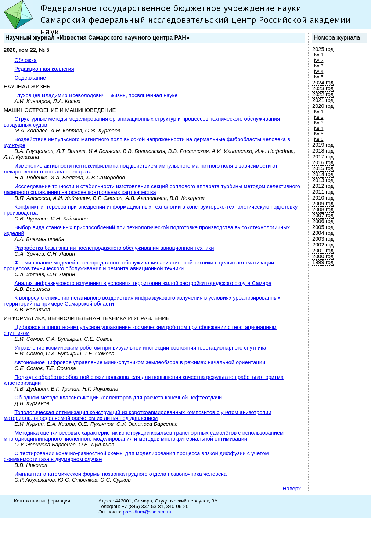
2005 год (323, 227)
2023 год (323, 88)
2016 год (323, 162)
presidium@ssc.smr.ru (147, 512)
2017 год (323, 157)
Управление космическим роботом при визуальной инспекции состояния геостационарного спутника (140, 348)
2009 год (323, 203)
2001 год (323, 250)
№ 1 (318, 55)
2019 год (323, 145)
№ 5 (318, 77)
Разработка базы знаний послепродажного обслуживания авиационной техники (114, 248)
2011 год (323, 192)
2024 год (323, 82)
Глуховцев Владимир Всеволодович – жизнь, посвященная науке (95, 95)
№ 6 (318, 139)
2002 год (323, 245)
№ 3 (318, 66)
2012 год (323, 186)
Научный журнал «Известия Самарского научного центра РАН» (97, 37)
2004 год (323, 233)
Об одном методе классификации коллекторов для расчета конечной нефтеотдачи (118, 398)
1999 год (323, 262)
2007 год (323, 215)
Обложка (25, 60)
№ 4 (318, 71)
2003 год (323, 239)
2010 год (323, 198)
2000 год (323, 256)
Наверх (291, 488)
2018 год (323, 151)
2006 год (323, 221)
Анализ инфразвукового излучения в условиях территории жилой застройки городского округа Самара (142, 283)
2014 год (323, 174)
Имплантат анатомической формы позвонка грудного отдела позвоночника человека (120, 474)
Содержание (30, 78)
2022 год (323, 94)
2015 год (323, 168)
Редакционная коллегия (44, 69)
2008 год (323, 209)
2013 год (323, 180)
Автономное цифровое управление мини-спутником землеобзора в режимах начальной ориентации (139, 362)
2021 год (323, 100)
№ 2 (318, 60)
